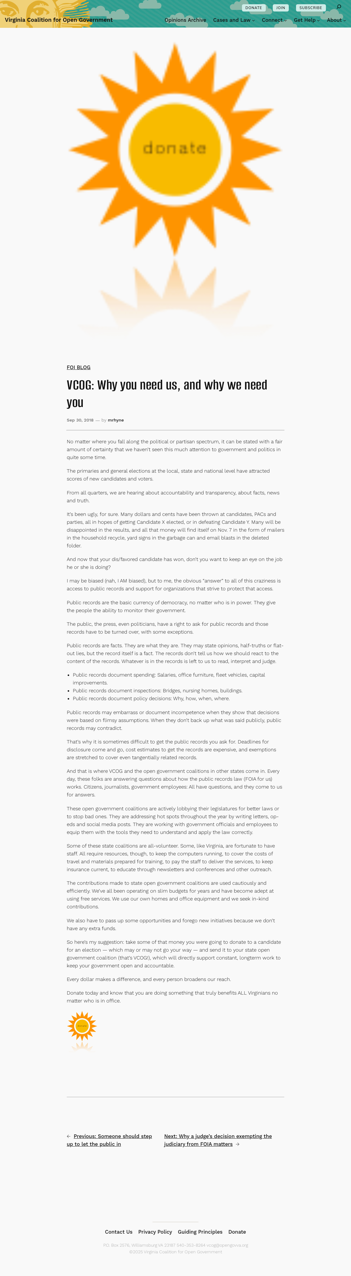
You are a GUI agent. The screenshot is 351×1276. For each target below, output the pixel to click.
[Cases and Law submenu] (253, 19)
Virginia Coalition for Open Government (59, 20)
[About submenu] (344, 19)
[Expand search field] (339, 8)
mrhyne (116, 420)
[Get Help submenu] (318, 19)
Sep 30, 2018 (80, 420)
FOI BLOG (79, 367)
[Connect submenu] (285, 19)
